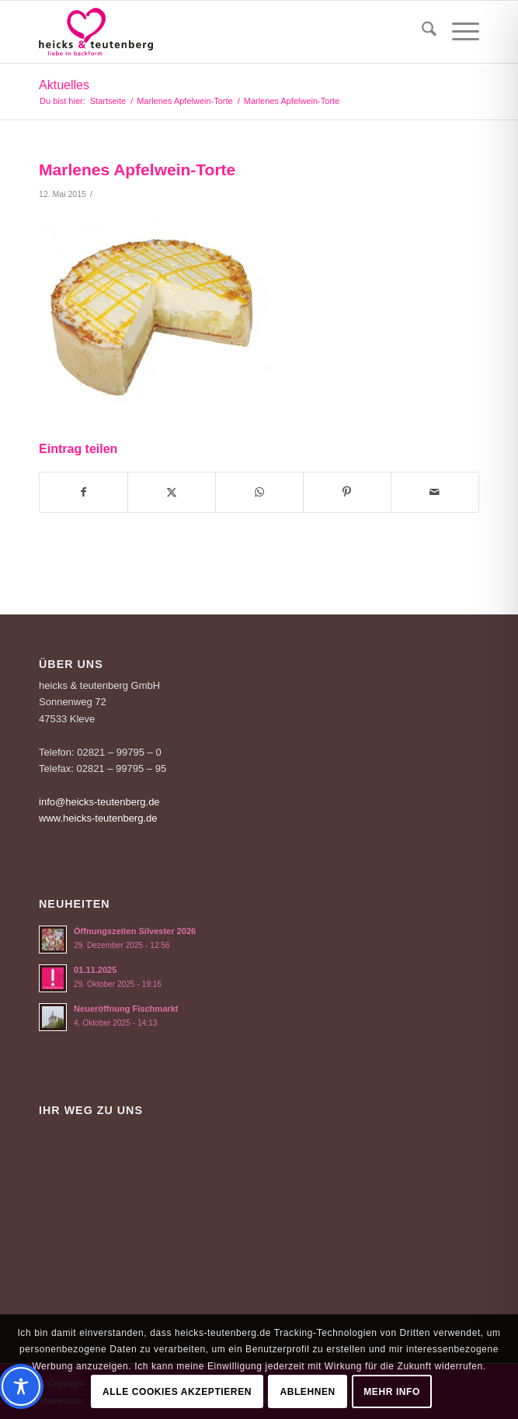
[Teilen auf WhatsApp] (259, 492)
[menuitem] (421, 32)
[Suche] (421, 32)
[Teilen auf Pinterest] (347, 492)
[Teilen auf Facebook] (83, 492)
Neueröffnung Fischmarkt (126, 1008)
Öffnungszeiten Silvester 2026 (135, 931)
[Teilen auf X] (171, 492)
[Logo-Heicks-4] (215, 32)
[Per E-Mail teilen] (434, 492)
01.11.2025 (95, 969)
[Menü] (457, 32)
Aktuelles (64, 85)
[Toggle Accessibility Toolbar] (253, 1386)
